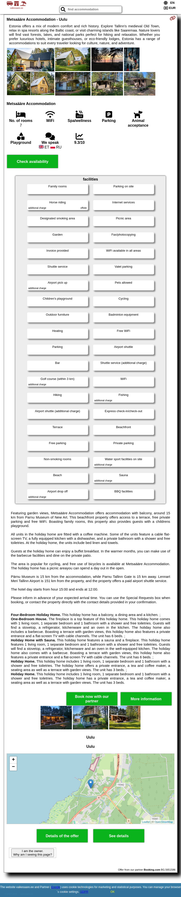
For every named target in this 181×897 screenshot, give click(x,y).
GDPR (84, 891)
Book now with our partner (92, 699)
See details (119, 836)
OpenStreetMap (164, 822)
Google (55, 887)
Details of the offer (62, 836)
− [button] (13, 767)
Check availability (32, 162)
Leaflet (146, 822)
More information (146, 699)
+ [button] (13, 760)
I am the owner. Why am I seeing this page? (32, 852)
